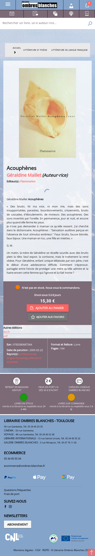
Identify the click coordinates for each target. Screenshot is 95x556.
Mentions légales (23, 550)
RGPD (45, 550)
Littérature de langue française (21, 356)
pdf (5, 336)
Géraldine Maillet (24, 175)
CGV (37, 550)
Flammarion (27, 181)
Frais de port (12, 494)
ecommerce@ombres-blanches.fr (24, 466)
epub (6, 331)
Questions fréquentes (17, 490)
